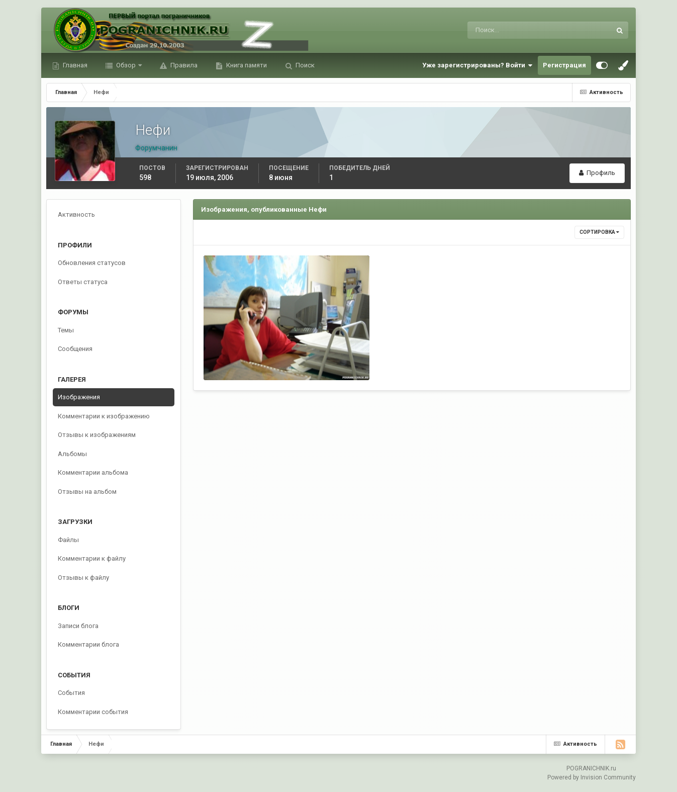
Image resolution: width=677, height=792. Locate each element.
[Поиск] (497, 30)
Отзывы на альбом (87, 491)
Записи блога (78, 626)
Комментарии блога (88, 644)
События (71, 692)
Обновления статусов (92, 263)
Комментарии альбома (93, 472)
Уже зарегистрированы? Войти (477, 65)
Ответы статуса (83, 282)
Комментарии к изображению (104, 416)
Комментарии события (93, 712)
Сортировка (599, 232)
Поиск (304, 65)
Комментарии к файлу (92, 558)
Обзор (126, 65)
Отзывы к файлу (83, 577)
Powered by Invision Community (591, 777)
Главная (74, 65)
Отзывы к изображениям (97, 434)
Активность (76, 214)
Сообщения (75, 349)
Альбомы (72, 454)
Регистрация (564, 65)
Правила (183, 65)
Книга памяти (246, 65)
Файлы (68, 540)
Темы (66, 330)
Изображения (79, 397)
